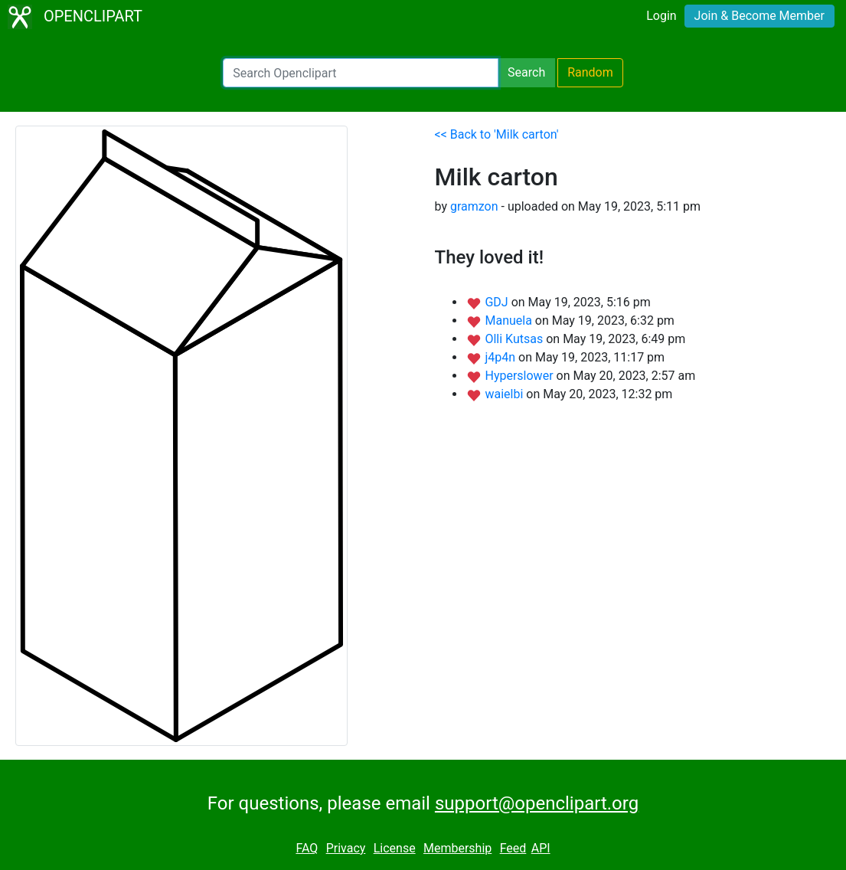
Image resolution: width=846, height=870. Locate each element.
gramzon (474, 206)
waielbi (505, 394)
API (540, 848)
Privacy (346, 848)
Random (590, 72)
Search (526, 72)
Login (661, 15)
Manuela (509, 320)
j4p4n (501, 357)
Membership (457, 848)
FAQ (307, 848)
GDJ (498, 302)
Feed (513, 848)
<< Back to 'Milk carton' (497, 134)
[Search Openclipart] (360, 72)
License (395, 848)
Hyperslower (520, 375)
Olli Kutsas (515, 339)
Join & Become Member (759, 15)
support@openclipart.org (537, 803)
